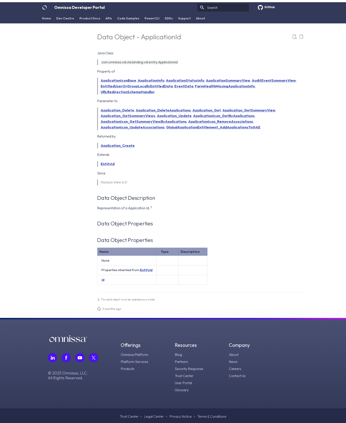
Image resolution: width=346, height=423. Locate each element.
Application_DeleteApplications (163, 110)
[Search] (223, 7)
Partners (181, 361)
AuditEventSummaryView (274, 80)
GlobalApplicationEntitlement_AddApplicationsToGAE (213, 127)
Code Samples (128, 18)
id (103, 280)
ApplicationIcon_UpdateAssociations (133, 127)
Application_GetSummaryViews (128, 115)
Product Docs (89, 18)
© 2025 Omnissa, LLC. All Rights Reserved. (68, 375)
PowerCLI (152, 18)
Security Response (189, 368)
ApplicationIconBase (118, 80)
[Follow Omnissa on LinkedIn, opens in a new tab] (52, 357)
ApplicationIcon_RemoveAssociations (220, 121)
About (200, 18)
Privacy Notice (180, 416)
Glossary (182, 390)
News (233, 361)
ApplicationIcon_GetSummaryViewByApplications (144, 121)
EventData (183, 86)
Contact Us (237, 376)
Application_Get (206, 110)
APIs (108, 18)
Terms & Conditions (211, 416)
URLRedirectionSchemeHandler (128, 92)
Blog (178, 354)
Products (127, 368)
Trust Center (184, 376)
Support (184, 18)
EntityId (108, 164)
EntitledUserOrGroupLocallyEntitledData (137, 86)
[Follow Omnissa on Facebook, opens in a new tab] (66, 357)
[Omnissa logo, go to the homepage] (68, 340)
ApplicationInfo (151, 80)
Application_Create (118, 145)
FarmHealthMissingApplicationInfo (225, 86)
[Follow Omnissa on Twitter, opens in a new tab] (93, 357)
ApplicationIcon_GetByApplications (224, 115)
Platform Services (134, 361)
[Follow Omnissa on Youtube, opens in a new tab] (80, 357)
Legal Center (154, 416)
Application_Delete (117, 110)
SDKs (169, 18)
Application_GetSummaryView (248, 110)
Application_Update (174, 115)
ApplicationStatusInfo (185, 80)
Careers (235, 368)
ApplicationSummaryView (228, 80)
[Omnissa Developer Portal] (44, 7)
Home (46, 18)
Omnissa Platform (134, 354)
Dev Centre (65, 18)
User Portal (183, 383)
